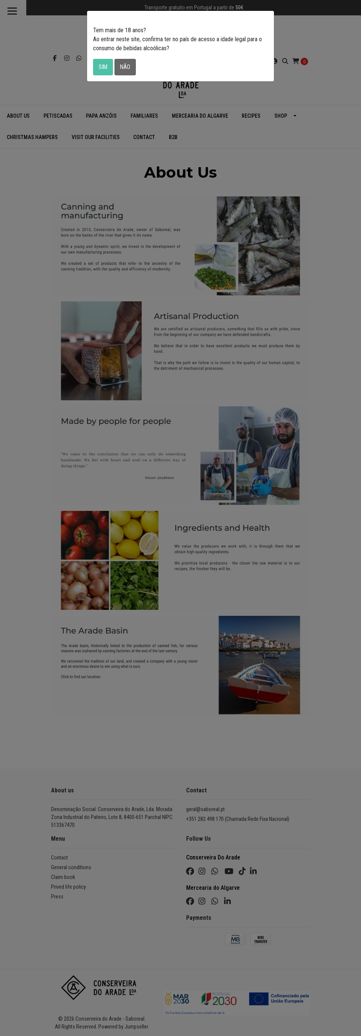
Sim (103, 66)
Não (126, 66)
